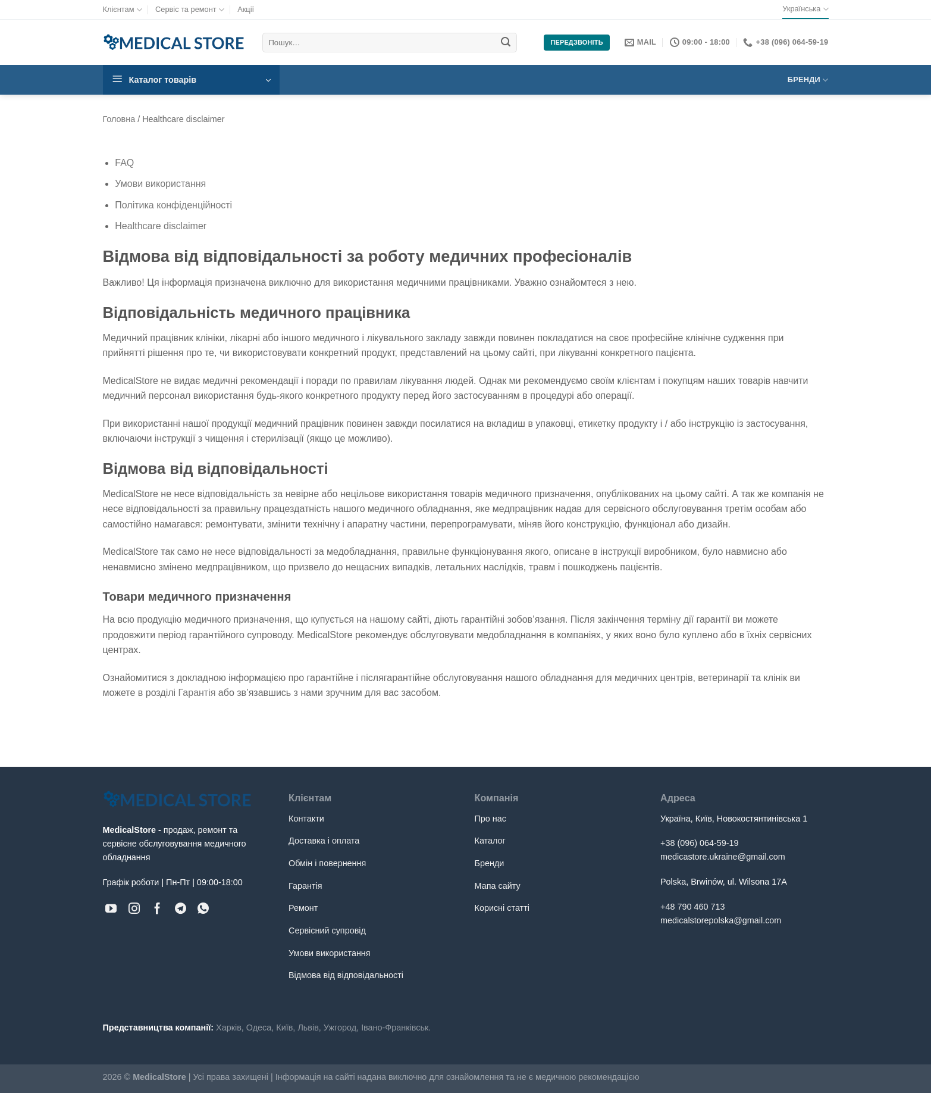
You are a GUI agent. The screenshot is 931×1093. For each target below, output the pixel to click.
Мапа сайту (498, 886)
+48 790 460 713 (692, 906)
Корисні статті (502, 908)
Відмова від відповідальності (346, 975)
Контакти (306, 818)
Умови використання (160, 184)
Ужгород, (341, 1027)
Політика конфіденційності (173, 205)
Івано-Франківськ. (396, 1027)
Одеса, (260, 1027)
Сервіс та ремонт (189, 9)
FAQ (124, 163)
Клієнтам (122, 9)
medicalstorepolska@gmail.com (720, 920)
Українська (805, 9)
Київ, (285, 1027)
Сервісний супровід (327, 930)
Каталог (490, 840)
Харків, (230, 1027)
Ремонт (303, 908)
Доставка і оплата (324, 840)
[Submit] (506, 43)
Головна (119, 119)
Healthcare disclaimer (160, 226)
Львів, (309, 1027)
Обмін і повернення (327, 863)
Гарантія (197, 693)
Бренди (808, 80)
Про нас (491, 818)
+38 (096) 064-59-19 (699, 843)
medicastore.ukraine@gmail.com (722, 856)
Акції (245, 9)
